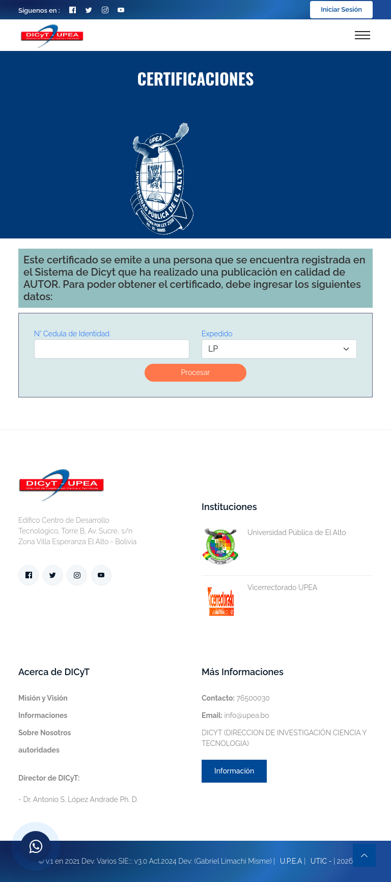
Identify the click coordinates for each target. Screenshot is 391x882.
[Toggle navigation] (362, 35)
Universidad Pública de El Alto (274, 532)
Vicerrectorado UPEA (259, 587)
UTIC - (321, 861)
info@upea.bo (235, 715)
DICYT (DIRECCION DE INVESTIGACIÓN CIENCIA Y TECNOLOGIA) (284, 738)
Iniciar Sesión (341, 9)
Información (234, 771)
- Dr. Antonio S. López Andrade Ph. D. (78, 789)
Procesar (195, 372)
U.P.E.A (291, 861)
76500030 (236, 698)
